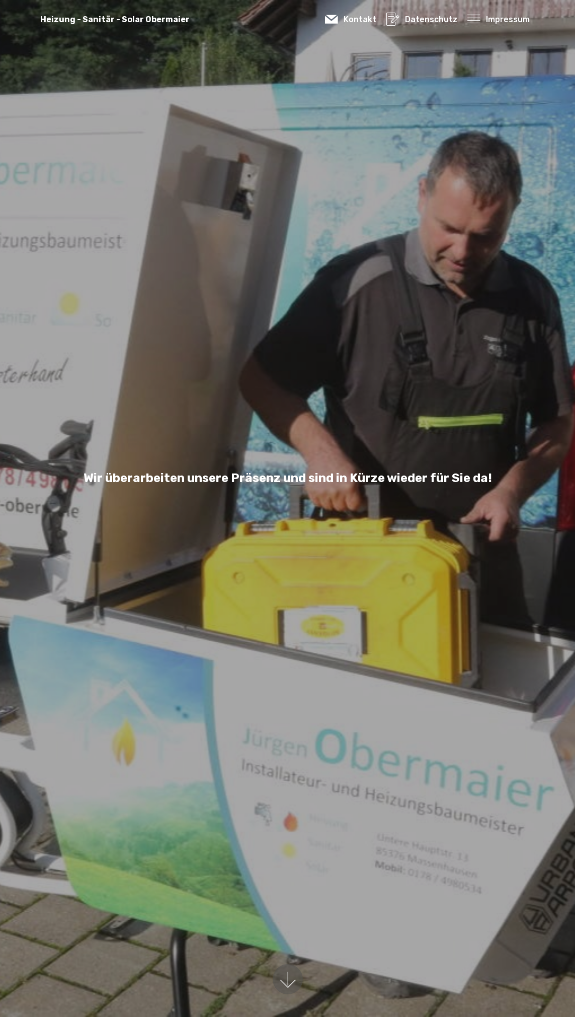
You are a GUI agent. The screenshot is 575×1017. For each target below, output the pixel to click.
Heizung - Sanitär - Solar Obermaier (115, 19)
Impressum (498, 19)
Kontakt (350, 19)
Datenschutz (421, 19)
